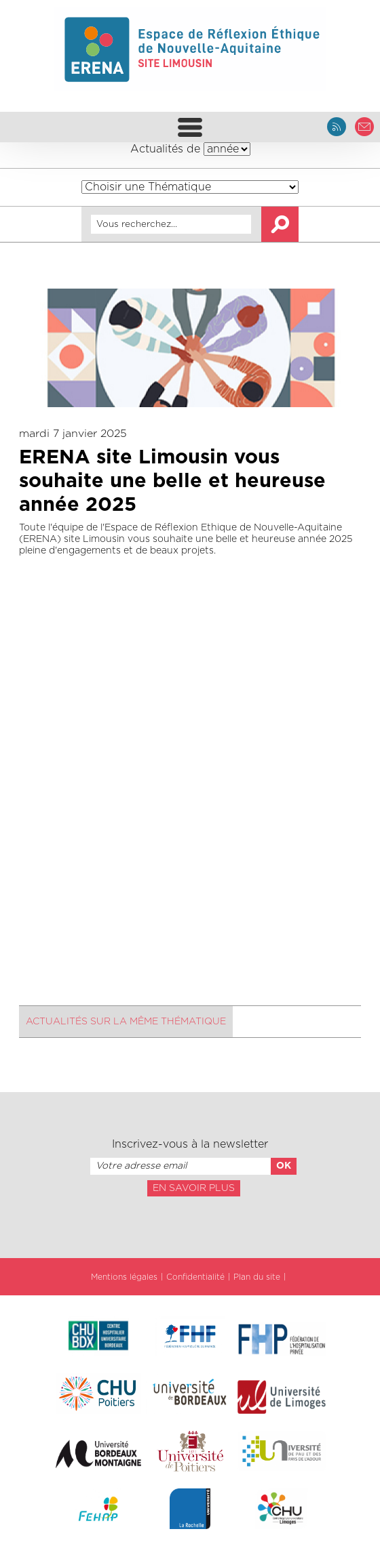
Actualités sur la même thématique (126, 1021)
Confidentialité (195, 1277)
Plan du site (256, 1277)
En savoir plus (194, 1188)
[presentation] (190, 1226)
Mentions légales (124, 1277)
